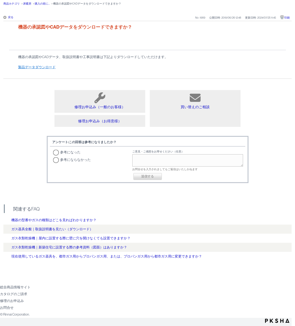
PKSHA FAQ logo (277, 321)
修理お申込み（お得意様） (100, 121)
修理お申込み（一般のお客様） (99, 100)
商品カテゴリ (11, 3)
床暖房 (27, 3)
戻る (10, 17)
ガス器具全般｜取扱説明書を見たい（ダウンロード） (52, 229)
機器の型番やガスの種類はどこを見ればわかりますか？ (53, 220)
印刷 (287, 17)
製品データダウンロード (37, 67)
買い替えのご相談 (195, 100)
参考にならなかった (75, 160)
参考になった (70, 152)
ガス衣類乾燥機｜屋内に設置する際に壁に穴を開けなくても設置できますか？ (70, 238)
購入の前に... (42, 3)
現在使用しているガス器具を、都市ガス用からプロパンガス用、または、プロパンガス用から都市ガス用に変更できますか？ (106, 256)
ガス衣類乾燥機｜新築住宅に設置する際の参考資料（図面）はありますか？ (69, 247)
